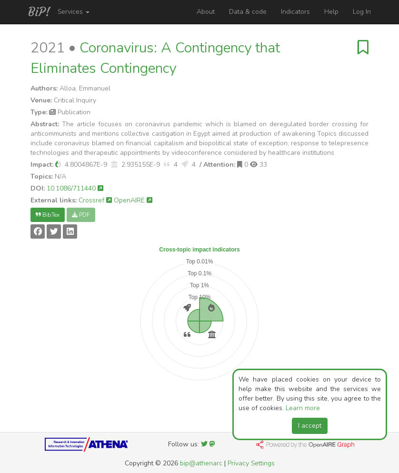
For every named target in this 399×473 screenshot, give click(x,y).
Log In (362, 11)
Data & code (248, 11)
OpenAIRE (133, 200)
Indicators (295, 11)
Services (74, 11)
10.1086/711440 (75, 188)
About (206, 11)
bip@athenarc (201, 463)
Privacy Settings (251, 463)
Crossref (95, 200)
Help (331, 11)
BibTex (48, 215)
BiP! (39, 12)
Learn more (303, 408)
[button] (58, 164)
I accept (309, 425)
